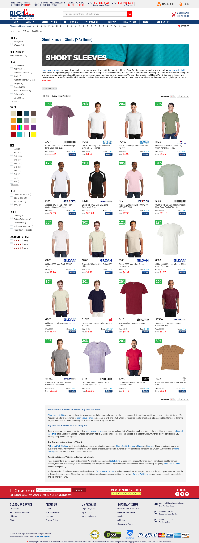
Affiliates (121, 518)
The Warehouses (53, 511)
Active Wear (49, 22)
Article (120, 515)
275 (79, 39)
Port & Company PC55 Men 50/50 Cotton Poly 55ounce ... (96, 145)
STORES (185, 26)
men (16, 22)
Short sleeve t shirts (56, 413)
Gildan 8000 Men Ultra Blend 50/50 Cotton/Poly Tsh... (170, 263)
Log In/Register (88, 507)
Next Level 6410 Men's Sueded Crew (132, 323)
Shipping (14, 515)
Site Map (49, 515)
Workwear (92, 22)
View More (15, 101)
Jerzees (150, 444)
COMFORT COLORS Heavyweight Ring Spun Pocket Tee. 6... (170, 204)
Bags (146, 22)
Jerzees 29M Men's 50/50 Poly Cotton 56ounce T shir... (58, 204)
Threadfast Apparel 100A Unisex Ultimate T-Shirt (132, 382)
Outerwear (71, 22)
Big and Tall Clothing (151, 70)
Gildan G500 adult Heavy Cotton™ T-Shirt (60, 323)
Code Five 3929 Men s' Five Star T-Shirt (170, 382)
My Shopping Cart (89, 515)
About (48, 507)
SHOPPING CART (183, 12)
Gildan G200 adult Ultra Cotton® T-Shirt (97, 263)
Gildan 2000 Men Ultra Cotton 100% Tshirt (131, 263)
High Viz (111, 22)
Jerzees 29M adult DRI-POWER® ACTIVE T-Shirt (133, 204)
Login (186, 4)
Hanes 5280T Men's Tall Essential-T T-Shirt (97, 323)
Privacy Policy (52, 518)
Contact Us (14, 507)
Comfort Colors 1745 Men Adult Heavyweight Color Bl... (95, 382)
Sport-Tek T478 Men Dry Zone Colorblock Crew (95, 204)
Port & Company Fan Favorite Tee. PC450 (133, 145)
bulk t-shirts (115, 459)
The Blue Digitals (43, 535)
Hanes (140, 444)
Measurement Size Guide (128, 507)
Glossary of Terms (125, 522)
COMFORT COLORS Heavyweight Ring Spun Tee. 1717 (60, 145)
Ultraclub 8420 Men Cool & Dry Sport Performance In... (168, 145)
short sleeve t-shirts (85, 416)
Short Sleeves (48, 87)
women (30, 22)
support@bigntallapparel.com (171, 502)
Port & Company (129, 444)
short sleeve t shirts (94, 429)
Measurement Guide (126, 511)
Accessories (164, 22)
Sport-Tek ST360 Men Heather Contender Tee (168, 323)
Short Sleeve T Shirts (72, 440)
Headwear (129, 22)
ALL (124, 26)
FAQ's (12, 518)
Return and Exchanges (20, 511)
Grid (47, 94)
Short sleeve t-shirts (49, 70)
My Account (168, 4)
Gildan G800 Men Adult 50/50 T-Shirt (59, 263)
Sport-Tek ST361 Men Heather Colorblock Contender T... (58, 382)
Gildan (118, 444)
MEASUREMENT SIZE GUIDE (126, 489)
